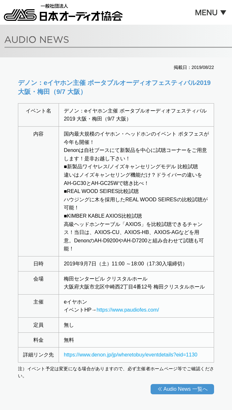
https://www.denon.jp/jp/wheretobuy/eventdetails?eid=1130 (130, 354)
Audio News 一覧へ (185, 389)
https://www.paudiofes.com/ (127, 310)
